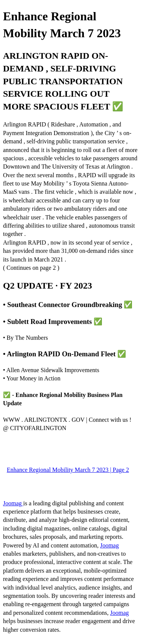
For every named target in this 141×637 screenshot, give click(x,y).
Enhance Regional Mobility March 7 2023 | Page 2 (68, 470)
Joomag (13, 503)
